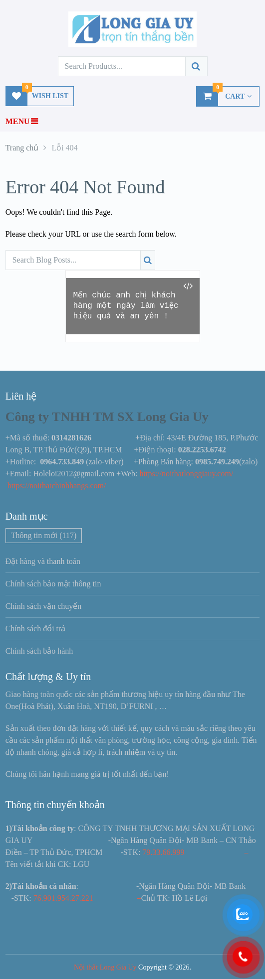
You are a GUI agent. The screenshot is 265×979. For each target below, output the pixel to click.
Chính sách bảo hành (39, 651)
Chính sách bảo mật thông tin (53, 583)
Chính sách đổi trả (35, 628)
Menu (17, 121)
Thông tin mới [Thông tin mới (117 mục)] (44, 535)
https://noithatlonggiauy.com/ (188, 473)
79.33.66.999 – (195, 852)
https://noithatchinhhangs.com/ (56, 485)
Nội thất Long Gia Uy (105, 967)
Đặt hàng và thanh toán (42, 561)
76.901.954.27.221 (63, 898)
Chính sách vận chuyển (43, 606)
